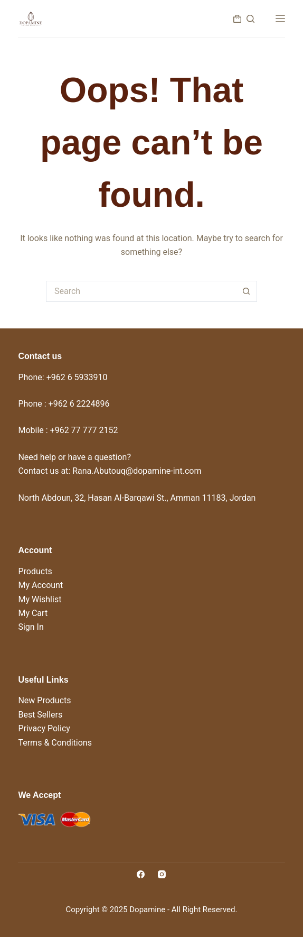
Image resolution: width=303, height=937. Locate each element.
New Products (44, 700)
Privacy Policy (44, 728)
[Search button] (246, 291)
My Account (40, 585)
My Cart (33, 613)
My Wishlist (39, 599)
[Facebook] (141, 874)
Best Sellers (40, 715)
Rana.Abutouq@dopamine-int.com (136, 471)
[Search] (250, 19)
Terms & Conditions (55, 743)
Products (35, 571)
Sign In (30, 627)
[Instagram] (162, 874)
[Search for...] (141, 291)
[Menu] (280, 18)
